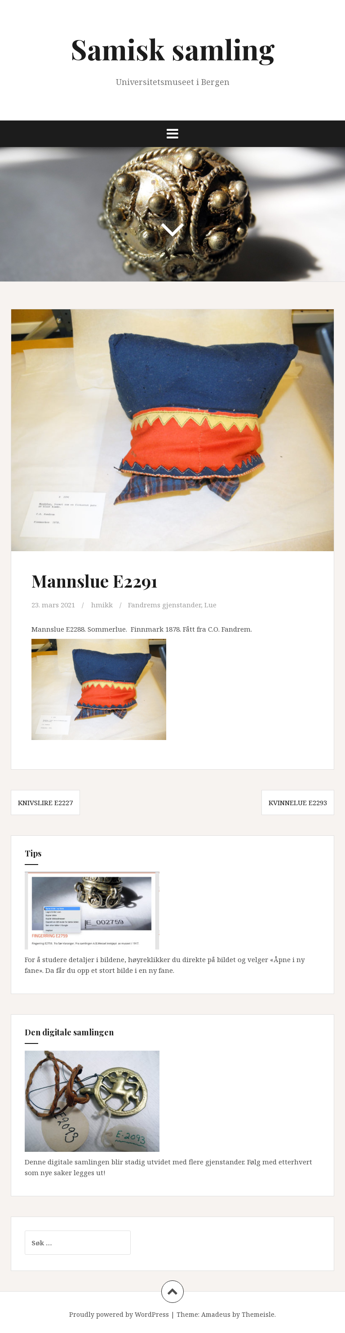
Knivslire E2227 (45, 802)
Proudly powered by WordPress (119, 1314)
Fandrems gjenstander (164, 604)
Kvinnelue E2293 (298, 802)
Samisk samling (173, 48)
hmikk (102, 604)
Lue (210, 604)
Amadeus (215, 1314)
